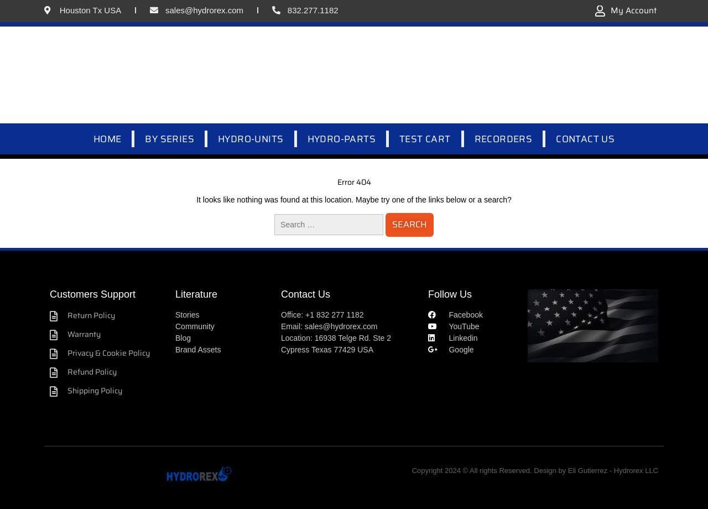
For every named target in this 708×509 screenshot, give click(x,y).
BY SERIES (169, 139)
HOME (107, 139)
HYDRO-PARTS (342, 139)
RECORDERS (504, 139)
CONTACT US (585, 139)
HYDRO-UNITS (250, 139)
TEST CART (425, 139)
